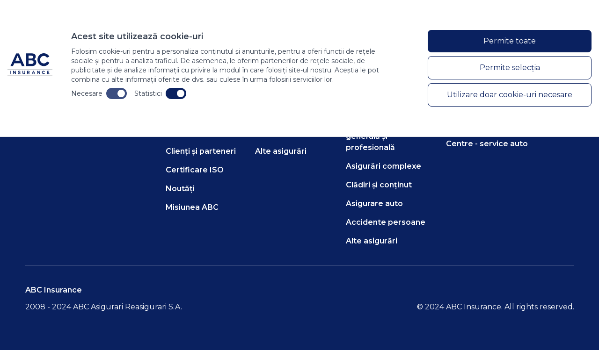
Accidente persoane (385, 222)
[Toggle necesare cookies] (116, 93)
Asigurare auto (374, 203)
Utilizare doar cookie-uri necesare (509, 94)
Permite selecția (510, 67)
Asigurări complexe (383, 166)
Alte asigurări (281, 151)
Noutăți (180, 188)
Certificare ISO (195, 169)
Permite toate (509, 40)
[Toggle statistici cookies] (176, 93)
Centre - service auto (487, 143)
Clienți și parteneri (201, 151)
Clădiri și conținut (379, 184)
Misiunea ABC (192, 207)
